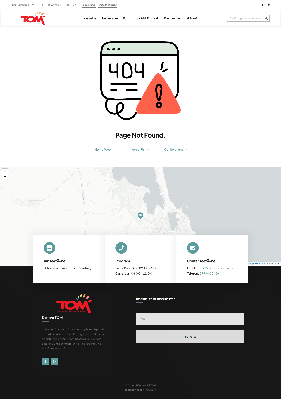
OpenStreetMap (258, 263)
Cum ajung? (89, 4)
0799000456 (209, 273)
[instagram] (269, 5)
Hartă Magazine (107, 4)
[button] (140, 216)
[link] (209, 273)
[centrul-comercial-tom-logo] (33, 13)
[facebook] (262, 5)
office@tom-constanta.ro (215, 268)
